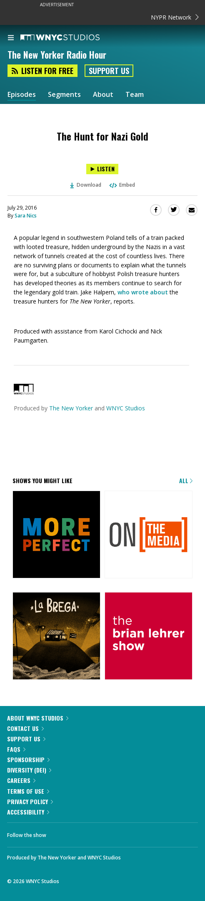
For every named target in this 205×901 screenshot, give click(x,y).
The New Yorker (71, 408)
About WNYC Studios (37, 717)
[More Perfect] (56, 535)
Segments (64, 94)
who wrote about (144, 292)
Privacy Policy (30, 801)
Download (86, 184)
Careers (21, 780)
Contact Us (25, 728)
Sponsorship (28, 759)
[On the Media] (148, 535)
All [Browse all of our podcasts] (185, 480)
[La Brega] (56, 636)
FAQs (16, 749)
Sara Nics (26, 215)
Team (134, 94)
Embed (121, 184)
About (103, 94)
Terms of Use (28, 791)
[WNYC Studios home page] (70, 38)
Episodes (22, 94)
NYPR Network (175, 17)
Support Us (109, 70)
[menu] (11, 38)
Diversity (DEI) (29, 769)
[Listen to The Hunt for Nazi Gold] (102, 169)
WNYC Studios (125, 408)
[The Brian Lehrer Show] (148, 636)
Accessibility (28, 811)
